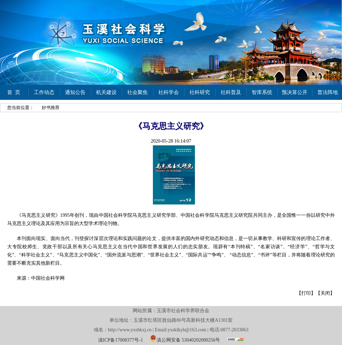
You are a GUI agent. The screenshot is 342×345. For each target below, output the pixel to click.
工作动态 (44, 92)
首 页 (13, 92)
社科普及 (231, 92)
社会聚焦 (137, 92)
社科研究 (199, 92)
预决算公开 (294, 92)
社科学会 (168, 92)
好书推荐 (51, 107)
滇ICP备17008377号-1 (120, 340)
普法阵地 (327, 92)
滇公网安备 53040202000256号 (185, 338)
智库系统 (262, 92)
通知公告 (75, 92)
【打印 (304, 293)
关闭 (325, 293)
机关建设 (106, 92)
